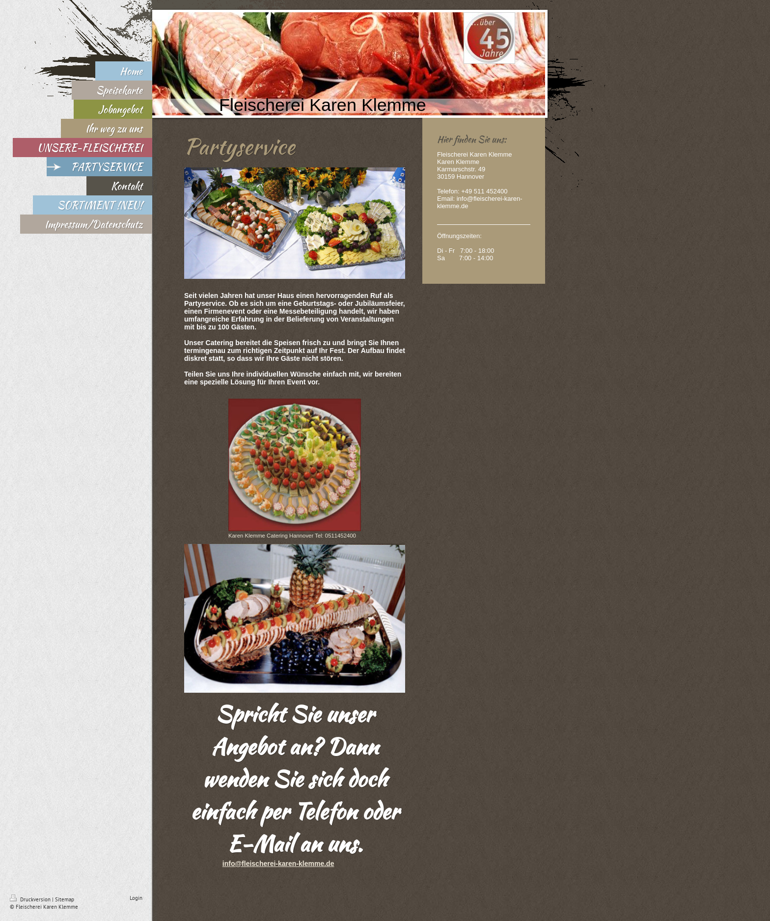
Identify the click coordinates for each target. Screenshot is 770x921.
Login (136, 897)
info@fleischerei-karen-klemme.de (278, 863)
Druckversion (31, 899)
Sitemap (64, 899)
